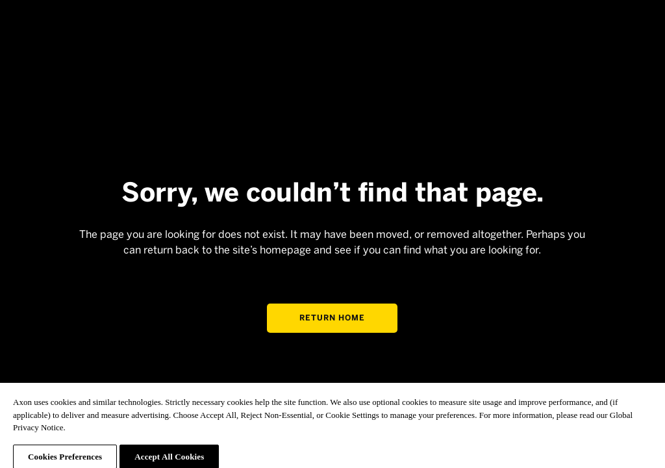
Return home (332, 317)
